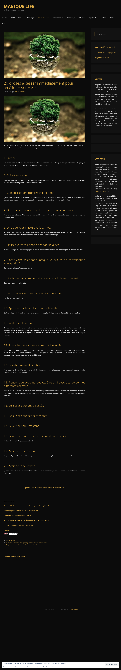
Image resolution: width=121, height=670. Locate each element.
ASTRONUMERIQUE (16, 18)
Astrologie (30, 18)
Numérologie (71, 18)
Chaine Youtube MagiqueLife (105, 53)
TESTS (104, 18)
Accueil (4, 18)
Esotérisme (59, 18)
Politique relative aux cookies (54, 667)
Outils (112, 18)
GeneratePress (73, 610)
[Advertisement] (56, 641)
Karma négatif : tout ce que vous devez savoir (21, 511)
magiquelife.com (102, 191)
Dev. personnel (45, 18)
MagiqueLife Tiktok (102, 57)
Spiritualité (95, 18)
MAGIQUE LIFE (19, 6)
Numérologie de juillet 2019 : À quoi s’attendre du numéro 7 (26, 520)
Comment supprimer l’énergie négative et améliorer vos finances (26, 543)
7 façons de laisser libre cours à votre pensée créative (23, 545)
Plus (5, 23)
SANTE (83, 18)
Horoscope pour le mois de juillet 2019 (18, 525)
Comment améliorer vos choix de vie (17, 515)
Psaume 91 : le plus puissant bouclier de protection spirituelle (27, 506)
